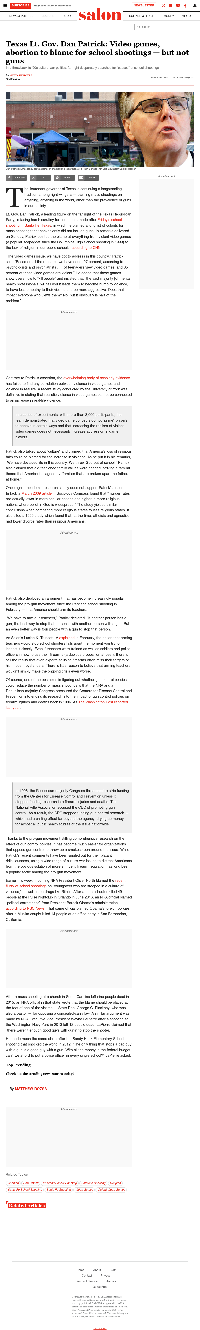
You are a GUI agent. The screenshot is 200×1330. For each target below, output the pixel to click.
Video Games (84, 1189)
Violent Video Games (111, 1189)
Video (186, 16)
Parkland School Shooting (60, 1183)
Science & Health (142, 16)
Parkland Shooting (93, 1183)
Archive (111, 1281)
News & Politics (21, 16)
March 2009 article (36, 494)
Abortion (13, 1183)
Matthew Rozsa (21, 75)
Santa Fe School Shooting (25, 1189)
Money (169, 16)
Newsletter (144, 5)
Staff (112, 1270)
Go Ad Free (100, 1287)
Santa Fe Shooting (58, 1189)
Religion (115, 1183)
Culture (48, 16)
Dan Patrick (30, 1183)
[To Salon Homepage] (100, 14)
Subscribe (21, 5)
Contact (87, 1275)
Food (67, 16)
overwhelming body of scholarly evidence (96, 378)
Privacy (105, 1275)
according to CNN (86, 248)
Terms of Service (87, 1281)
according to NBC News (25, 909)
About (97, 1270)
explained (67, 638)
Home (80, 1270)
